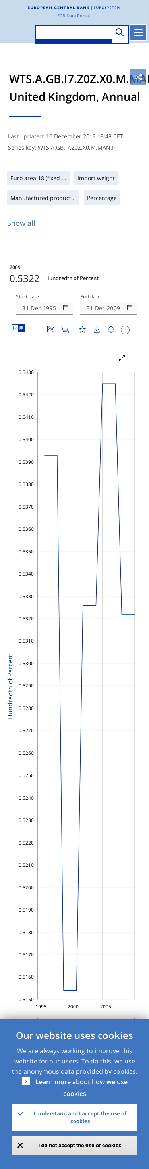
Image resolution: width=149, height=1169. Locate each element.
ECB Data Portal (73, 16)
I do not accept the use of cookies (80, 1145)
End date (90, 297)
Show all (21, 223)
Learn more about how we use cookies (81, 1087)
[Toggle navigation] (138, 32)
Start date (27, 297)
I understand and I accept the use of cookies (79, 1117)
